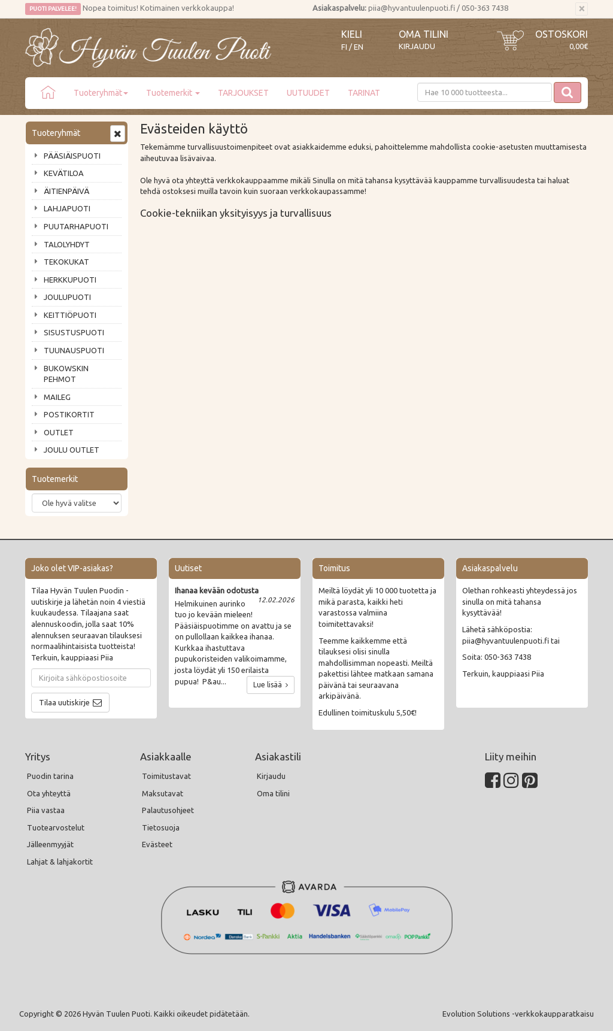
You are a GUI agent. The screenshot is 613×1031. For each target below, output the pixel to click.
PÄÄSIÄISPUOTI (72, 155)
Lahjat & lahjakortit (60, 861)
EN (358, 47)
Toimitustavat (166, 776)
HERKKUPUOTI (70, 279)
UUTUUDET (308, 93)
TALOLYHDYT (67, 244)
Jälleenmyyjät (50, 844)
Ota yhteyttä (49, 793)
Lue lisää (270, 685)
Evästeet (157, 844)
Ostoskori (561, 34)
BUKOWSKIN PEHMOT (66, 374)
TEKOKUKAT (66, 261)
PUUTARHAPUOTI (76, 226)
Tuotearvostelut (55, 827)
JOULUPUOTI (67, 297)
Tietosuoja (161, 827)
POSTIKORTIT (69, 414)
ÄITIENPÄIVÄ (66, 191)
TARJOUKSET (243, 93)
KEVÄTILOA (64, 173)
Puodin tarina (50, 776)
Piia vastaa (46, 810)
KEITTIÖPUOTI (70, 315)
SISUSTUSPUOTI (74, 332)
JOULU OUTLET (71, 449)
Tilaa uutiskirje (64, 702)
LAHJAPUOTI (67, 208)
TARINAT (364, 93)
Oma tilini (423, 34)
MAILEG (57, 397)
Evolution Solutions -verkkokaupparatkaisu (518, 1013)
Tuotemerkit (173, 93)
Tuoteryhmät (101, 93)
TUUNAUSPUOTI (74, 350)
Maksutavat (162, 793)
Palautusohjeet (168, 810)
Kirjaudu (417, 46)
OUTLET (59, 432)
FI (344, 47)
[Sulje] (581, 9)
